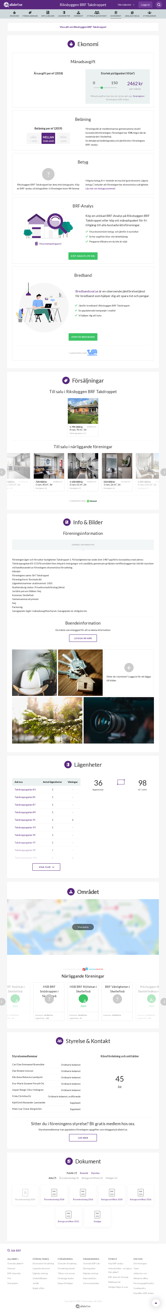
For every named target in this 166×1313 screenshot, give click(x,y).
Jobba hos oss (140, 1273)
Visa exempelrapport (50, 243)
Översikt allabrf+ (15, 1263)
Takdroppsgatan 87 (25, 804)
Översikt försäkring (67, 1263)
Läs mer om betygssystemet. (100, 188)
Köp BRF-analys (115, 1263)
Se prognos (138, 96)
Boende (84, 1172)
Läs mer (83, 1137)
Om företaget (140, 1263)
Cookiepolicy (139, 1288)
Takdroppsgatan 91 (25, 819)
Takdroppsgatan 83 (25, 789)
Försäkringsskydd (66, 1268)
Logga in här (83, 638)
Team (136, 1268)
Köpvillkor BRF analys (143, 1293)
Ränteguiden (89, 1268)
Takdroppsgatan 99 (25, 850)
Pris (9, 1278)
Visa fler (46, 867)
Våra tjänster (125, 4)
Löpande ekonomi (41, 1268)
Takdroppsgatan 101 (26, 857)
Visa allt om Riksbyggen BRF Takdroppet (83, 26)
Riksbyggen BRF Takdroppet (83, 4)
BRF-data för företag (118, 1277)
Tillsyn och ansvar (66, 1273)
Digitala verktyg (40, 1273)
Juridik (36, 1283)
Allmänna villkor (140, 1278)
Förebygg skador (66, 1278)
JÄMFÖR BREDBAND (83, 337)
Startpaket (12, 1283)
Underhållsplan (40, 1278)
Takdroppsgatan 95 (25, 834)
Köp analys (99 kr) (83, 256)
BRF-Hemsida (13, 1273)
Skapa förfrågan (65, 1283)
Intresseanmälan (91, 1283)
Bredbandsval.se (86, 291)
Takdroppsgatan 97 (25, 842)
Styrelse (95, 1172)
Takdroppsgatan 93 (25, 827)
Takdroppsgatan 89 (25, 812)
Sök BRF (14, 1250)
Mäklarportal (114, 1282)
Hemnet (11, 1268)
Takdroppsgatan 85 (25, 797)
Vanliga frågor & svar (118, 1287)
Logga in (145, 4)
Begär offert (39, 1288)
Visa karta (83, 926)
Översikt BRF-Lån (91, 1263)
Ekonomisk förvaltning (43, 1263)
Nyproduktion (89, 1278)
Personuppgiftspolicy (143, 1283)
